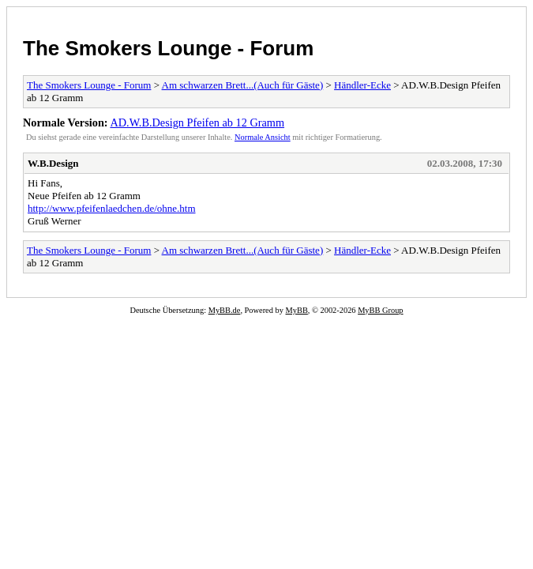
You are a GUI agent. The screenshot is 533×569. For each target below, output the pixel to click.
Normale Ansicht (263, 137)
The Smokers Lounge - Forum (168, 48)
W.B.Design (53, 163)
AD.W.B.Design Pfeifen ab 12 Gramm (197, 122)
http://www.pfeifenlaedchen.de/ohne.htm (112, 208)
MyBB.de (224, 310)
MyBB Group (380, 310)
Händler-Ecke (362, 85)
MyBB (297, 310)
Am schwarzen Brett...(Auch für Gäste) (243, 85)
